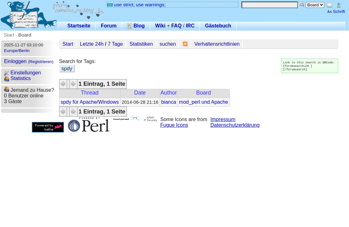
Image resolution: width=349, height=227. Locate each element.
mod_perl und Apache (203, 102)
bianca (168, 102)
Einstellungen (22, 72)
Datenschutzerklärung (235, 125)
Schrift (336, 11)
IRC (190, 25)
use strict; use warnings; (136, 4)
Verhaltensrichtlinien (217, 44)
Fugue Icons (174, 125)
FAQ (176, 25)
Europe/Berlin (17, 50)
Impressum (223, 119)
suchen (168, 44)
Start (9, 35)
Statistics (17, 78)
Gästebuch (218, 25)
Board (24, 35)
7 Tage (115, 44)
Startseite (78, 25)
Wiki (160, 25)
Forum (109, 25)
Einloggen (15, 61)
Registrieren (40, 61)
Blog (136, 25)
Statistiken (141, 44)
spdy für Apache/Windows (90, 102)
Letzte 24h (92, 44)
